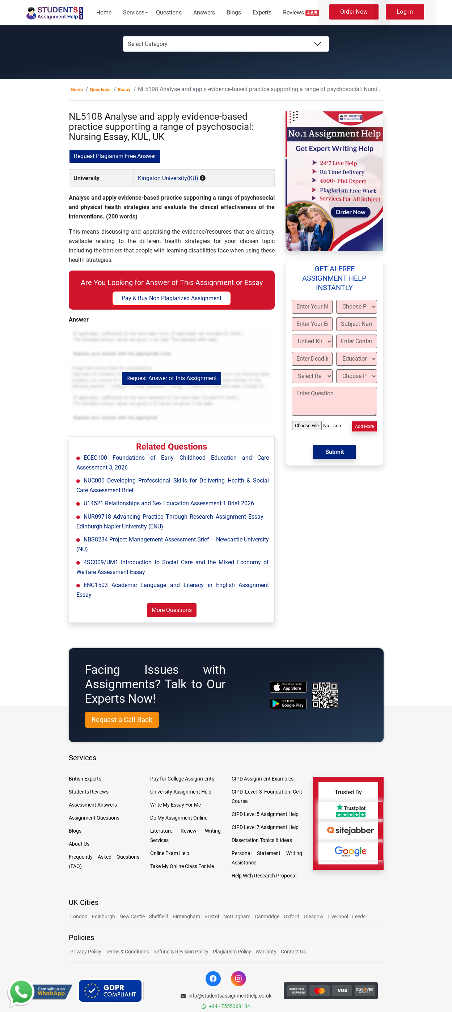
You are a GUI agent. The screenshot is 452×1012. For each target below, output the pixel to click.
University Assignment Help (180, 792)
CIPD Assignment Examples (262, 779)
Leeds (359, 916)
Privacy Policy (85, 951)
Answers (204, 12)
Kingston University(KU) (168, 178)
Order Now (354, 11)
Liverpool (338, 916)
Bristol (211, 916)
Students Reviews (89, 792)
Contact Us (293, 951)
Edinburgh (103, 916)
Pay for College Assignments (182, 779)
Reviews (301, 12)
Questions (169, 12)
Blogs (234, 12)
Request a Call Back (122, 719)
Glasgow (314, 916)
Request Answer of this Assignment (171, 378)
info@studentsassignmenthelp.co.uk (226, 996)
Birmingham (186, 916)
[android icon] (288, 703)
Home (103, 12)
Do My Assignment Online (178, 818)
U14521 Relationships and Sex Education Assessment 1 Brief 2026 (169, 503)
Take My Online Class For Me (182, 866)
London (79, 916)
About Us (79, 844)
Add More (364, 426)
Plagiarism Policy (232, 951)
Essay (124, 89)
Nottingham (236, 916)
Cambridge (267, 916)
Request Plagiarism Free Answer (115, 156)
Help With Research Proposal (264, 876)
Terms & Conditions (127, 951)
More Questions (172, 610)
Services (133, 12)
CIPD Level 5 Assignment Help (265, 814)
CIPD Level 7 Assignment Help (265, 827)
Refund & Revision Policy (180, 951)
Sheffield (158, 916)
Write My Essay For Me (175, 805)
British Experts (85, 779)
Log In (405, 11)
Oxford (291, 916)
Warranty (265, 951)
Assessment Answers (93, 805)
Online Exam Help (169, 853)
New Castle (132, 916)
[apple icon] (288, 686)
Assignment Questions (94, 818)
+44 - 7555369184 (226, 1006)
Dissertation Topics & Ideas (262, 840)
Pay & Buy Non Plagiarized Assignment (171, 298)
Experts (262, 12)
